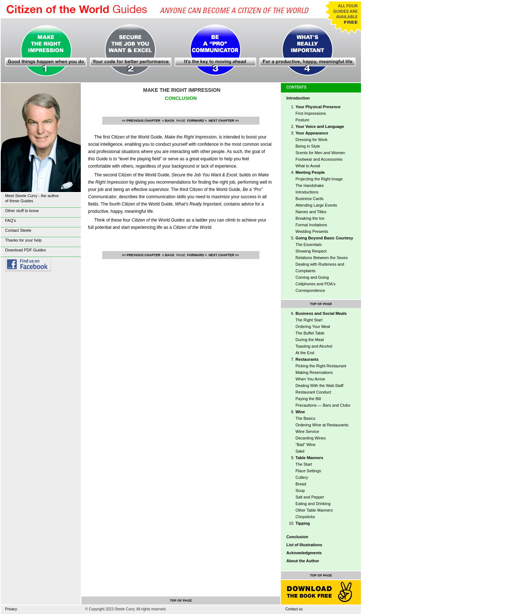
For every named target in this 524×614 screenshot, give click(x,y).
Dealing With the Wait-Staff (319, 385)
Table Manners (309, 457)
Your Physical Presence (318, 107)
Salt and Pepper (309, 497)
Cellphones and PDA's (315, 284)
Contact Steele (18, 230)
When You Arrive (310, 379)
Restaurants (307, 359)
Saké (300, 451)
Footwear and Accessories (318, 159)
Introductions (306, 192)
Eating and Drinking (312, 503)
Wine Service (307, 431)
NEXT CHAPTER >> (224, 120)
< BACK (168, 120)
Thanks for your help (23, 240)
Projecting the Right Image (319, 179)
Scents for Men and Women (320, 152)
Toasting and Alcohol (313, 346)
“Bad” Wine (305, 444)
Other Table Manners (314, 510)
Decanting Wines (310, 438)
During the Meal (309, 339)
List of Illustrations (304, 545)
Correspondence (310, 290)
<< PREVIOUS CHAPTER (141, 120)
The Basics (305, 418)
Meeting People (310, 172)
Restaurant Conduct (313, 392)
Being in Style (307, 146)
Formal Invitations (311, 225)
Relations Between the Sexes (321, 257)
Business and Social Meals (321, 313)
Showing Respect (311, 251)
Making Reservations (314, 372)
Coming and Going (312, 277)
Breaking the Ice (310, 218)
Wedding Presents (311, 231)
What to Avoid (307, 166)
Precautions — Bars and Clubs (322, 405)
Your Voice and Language (319, 126)
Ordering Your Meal (312, 326)
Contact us (294, 609)
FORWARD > (197, 120)
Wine (300, 412)
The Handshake (309, 185)
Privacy (11, 609)
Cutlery (301, 477)
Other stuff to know (22, 210)
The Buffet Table (310, 333)
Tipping (302, 523)
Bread (300, 484)
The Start (303, 464)
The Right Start (308, 320)
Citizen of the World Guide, (164, 137)
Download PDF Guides (25, 250)
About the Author (302, 561)
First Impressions (310, 113)
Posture (302, 120)
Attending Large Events (316, 205)
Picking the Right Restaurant (320, 366)
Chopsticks (305, 517)
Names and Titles (310, 212)
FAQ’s (10, 220)
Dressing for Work (311, 139)
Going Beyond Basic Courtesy (324, 238)
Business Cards (309, 198)
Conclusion (297, 537)
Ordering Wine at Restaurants (322, 425)
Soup (300, 490)
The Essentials (308, 244)
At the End (304, 353)
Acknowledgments (304, 553)
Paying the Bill (308, 398)
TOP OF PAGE (321, 304)
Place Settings (308, 471)
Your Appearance (311, 133)
